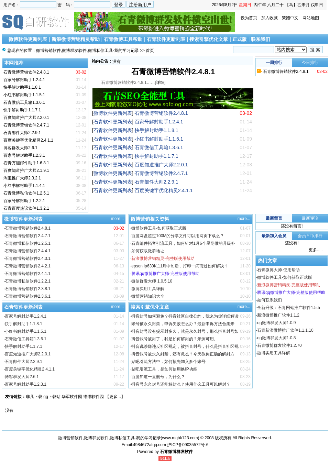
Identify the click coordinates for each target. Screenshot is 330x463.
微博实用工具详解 (147, 288)
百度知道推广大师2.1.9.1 (26, 170)
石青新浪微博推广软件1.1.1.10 (285, 330)
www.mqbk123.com (180, 438)
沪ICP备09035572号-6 (187, 444)
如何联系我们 (269, 300)
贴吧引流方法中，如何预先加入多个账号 (168, 361)
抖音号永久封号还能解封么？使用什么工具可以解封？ (180, 384)
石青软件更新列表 (166, 39)
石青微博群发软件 (176, 451)
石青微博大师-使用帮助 (278, 269)
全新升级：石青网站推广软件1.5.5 (288, 307)
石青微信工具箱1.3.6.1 (24, 102)
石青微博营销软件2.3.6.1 (28, 296)
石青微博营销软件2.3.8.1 (28, 288)
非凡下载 (34, 396)
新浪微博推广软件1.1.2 (278, 315)
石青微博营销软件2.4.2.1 (28, 266)
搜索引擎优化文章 (208, 39)
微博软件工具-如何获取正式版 (158, 228)
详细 (160, 82)
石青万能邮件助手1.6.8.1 (26, 163)
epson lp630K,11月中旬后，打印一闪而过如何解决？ (179, 266)
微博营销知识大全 (147, 296)
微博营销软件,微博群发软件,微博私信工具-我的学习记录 (87, 50)
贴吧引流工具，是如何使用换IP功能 (164, 369)
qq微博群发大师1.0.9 (276, 322)
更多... (115, 396)
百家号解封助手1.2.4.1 (24, 79)
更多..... (316, 249)
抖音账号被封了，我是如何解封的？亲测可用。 (174, 339)
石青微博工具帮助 (123, 39)
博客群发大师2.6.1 (20, 147)
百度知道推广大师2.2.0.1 (26, 117)
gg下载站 (51, 396)
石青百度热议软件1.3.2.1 (26, 208)
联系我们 (260, 39)
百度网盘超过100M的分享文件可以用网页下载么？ (177, 235)
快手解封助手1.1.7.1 (22, 110)
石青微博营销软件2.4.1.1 (28, 273)
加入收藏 (269, 17)
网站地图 (310, 17)
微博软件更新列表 (28, 39)
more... (117, 218)
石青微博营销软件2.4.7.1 (26, 125)
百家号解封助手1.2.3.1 (24, 155)
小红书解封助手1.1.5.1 (24, 94)
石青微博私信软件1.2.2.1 (28, 281)
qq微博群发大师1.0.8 (276, 337)
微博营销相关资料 (150, 219)
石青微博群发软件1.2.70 (279, 345)
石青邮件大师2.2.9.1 (22, 132)
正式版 (239, 39)
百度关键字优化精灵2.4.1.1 (28, 140)
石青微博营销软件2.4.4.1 (28, 251)
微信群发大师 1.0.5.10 (151, 281)
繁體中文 (290, 17)
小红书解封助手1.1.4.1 (24, 185)
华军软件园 (72, 396)
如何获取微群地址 (147, 251)
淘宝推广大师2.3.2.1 (22, 178)
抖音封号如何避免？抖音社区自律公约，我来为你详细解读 (185, 316)
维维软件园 (93, 396)
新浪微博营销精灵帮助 (76, 39)
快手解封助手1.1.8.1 (22, 87)
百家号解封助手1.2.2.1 (24, 200)
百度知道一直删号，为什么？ (158, 376)
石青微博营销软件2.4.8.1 (26, 72)
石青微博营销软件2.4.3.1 (28, 258)
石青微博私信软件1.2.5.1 (26, 193)
